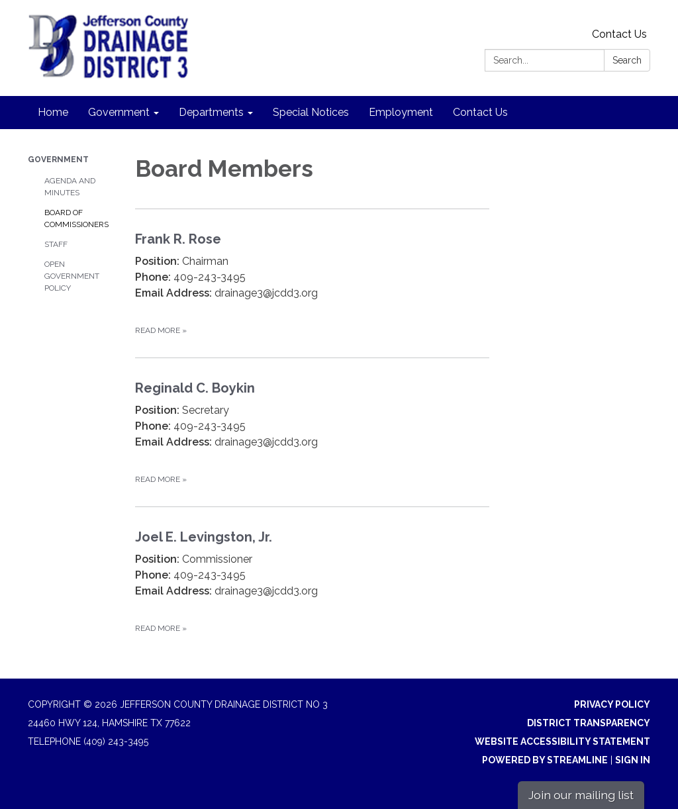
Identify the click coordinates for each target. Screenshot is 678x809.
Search (627, 60)
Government (58, 159)
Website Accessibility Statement (562, 741)
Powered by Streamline (545, 760)
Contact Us (619, 34)
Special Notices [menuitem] (311, 112)
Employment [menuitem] (401, 112)
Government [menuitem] (119, 112)
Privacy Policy (612, 704)
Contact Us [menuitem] (480, 112)
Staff (56, 244)
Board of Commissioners (76, 218)
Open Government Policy (71, 276)
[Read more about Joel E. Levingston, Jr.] (312, 580)
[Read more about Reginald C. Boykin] (312, 431)
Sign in (632, 760)
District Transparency (588, 723)
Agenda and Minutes (69, 186)
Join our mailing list (581, 795)
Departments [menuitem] (211, 112)
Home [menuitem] (53, 112)
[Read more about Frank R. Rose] (312, 283)
